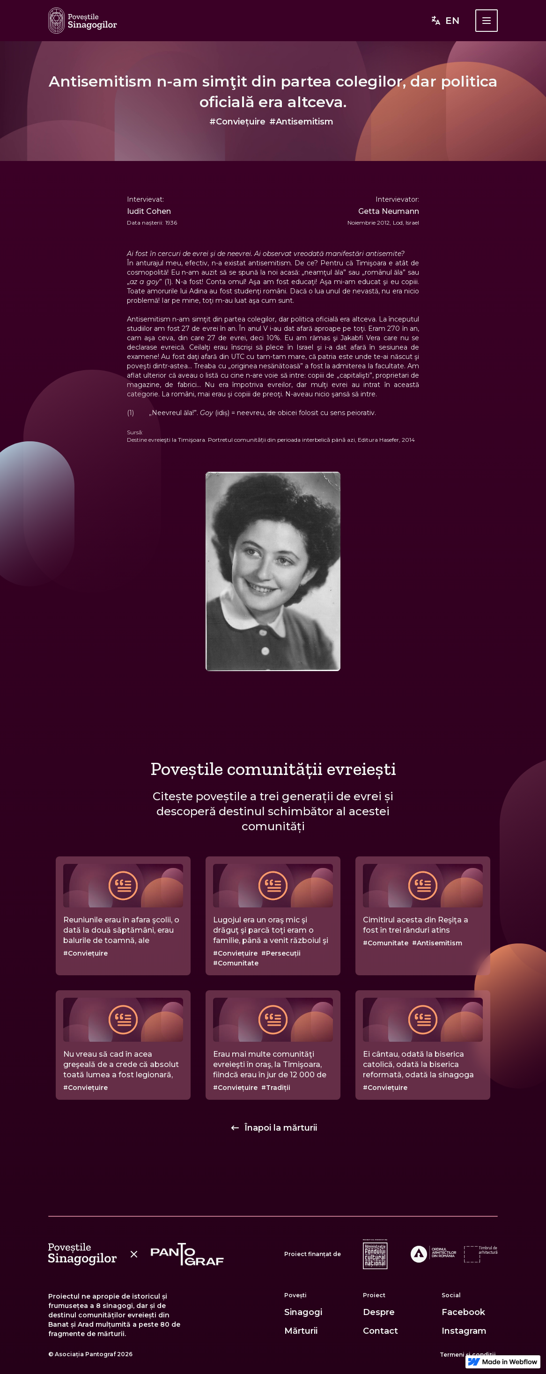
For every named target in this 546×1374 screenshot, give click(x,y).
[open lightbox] (273, 571)
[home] (82, 20)
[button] (486, 20)
